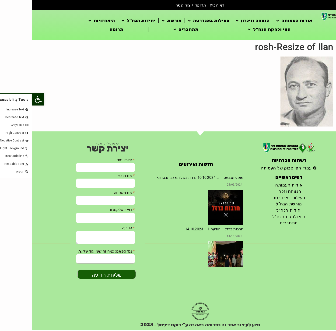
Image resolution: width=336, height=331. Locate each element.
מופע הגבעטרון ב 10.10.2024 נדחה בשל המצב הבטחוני (168, 178)
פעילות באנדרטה (176, 21)
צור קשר (150, 5)
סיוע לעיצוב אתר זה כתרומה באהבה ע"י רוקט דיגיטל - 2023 (168, 325)
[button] (6, 99)
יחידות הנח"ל (106, 21)
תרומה (168, 5)
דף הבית (185, 5)
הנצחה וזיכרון (221, 21)
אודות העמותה (262, 21)
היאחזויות (69, 21)
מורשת (139, 21)
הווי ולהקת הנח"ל (237, 30)
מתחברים (153, 30)
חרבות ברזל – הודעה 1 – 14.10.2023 (182, 230)
